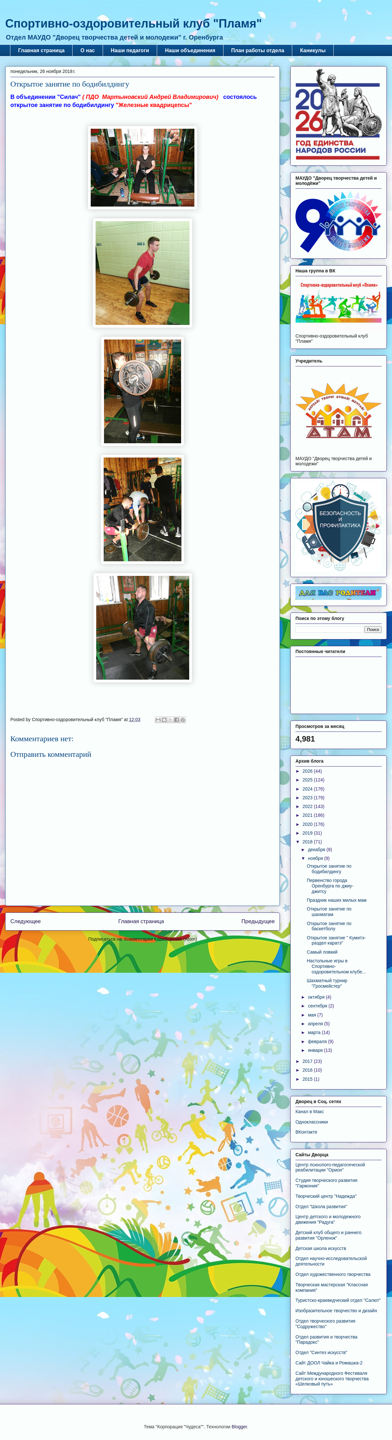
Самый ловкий (322, 952)
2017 (308, 1061)
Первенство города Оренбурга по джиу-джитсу (330, 886)
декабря (317, 849)
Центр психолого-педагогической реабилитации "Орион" (330, 1167)
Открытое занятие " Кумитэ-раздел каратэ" (336, 940)
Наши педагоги (130, 50)
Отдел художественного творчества (333, 1274)
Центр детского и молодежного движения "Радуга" (328, 1219)
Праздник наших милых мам (336, 900)
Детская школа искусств (320, 1248)
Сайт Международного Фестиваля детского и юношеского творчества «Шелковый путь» (332, 1379)
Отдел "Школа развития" (321, 1206)
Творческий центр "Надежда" (326, 1196)
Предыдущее (258, 921)
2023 (308, 797)
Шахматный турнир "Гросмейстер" (327, 983)
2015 (308, 1079)
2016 (308, 1070)
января (316, 1050)
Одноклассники (311, 1122)
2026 (308, 771)
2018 (308, 841)
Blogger (239, 1426)
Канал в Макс (309, 1111)
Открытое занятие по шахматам (329, 911)
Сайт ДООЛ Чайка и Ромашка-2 (329, 1362)
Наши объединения (190, 50)
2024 (308, 788)
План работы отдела (257, 50)
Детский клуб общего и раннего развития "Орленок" (328, 1235)
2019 (308, 833)
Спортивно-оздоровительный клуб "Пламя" (133, 23)
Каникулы (313, 50)
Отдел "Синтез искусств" (321, 1352)
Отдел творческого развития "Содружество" (325, 1323)
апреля (316, 1023)
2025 (308, 779)
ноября (316, 858)
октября (317, 997)
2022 (308, 806)
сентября (318, 1005)
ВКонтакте (306, 1132)
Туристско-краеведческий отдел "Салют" (338, 1300)
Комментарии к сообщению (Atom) (160, 939)
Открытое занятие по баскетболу (329, 926)
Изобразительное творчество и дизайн (336, 1310)
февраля (318, 1041)
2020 (308, 824)
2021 (308, 815)
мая (312, 1015)
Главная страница (41, 50)
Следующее (25, 921)
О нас (87, 50)
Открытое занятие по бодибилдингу (329, 868)
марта (315, 1032)
